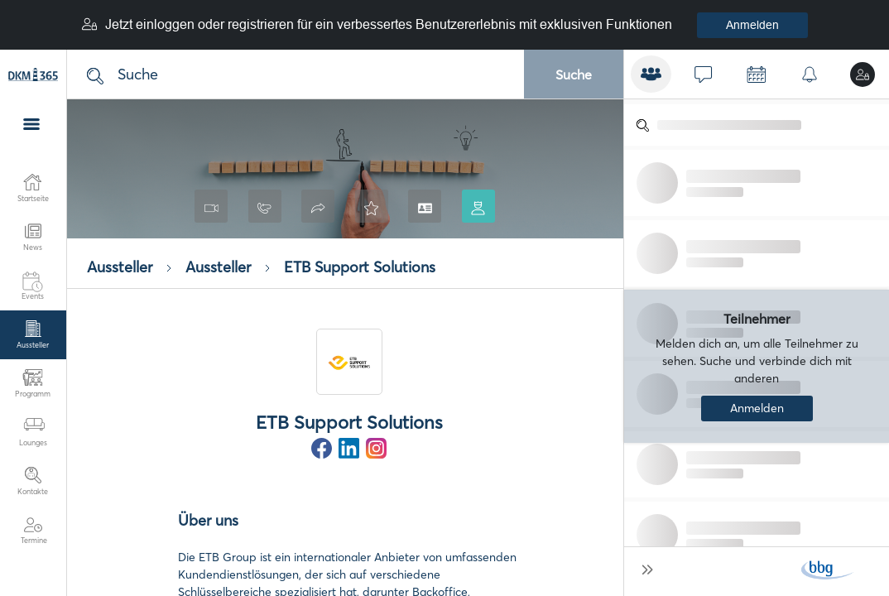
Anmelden (752, 24)
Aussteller (119, 267)
